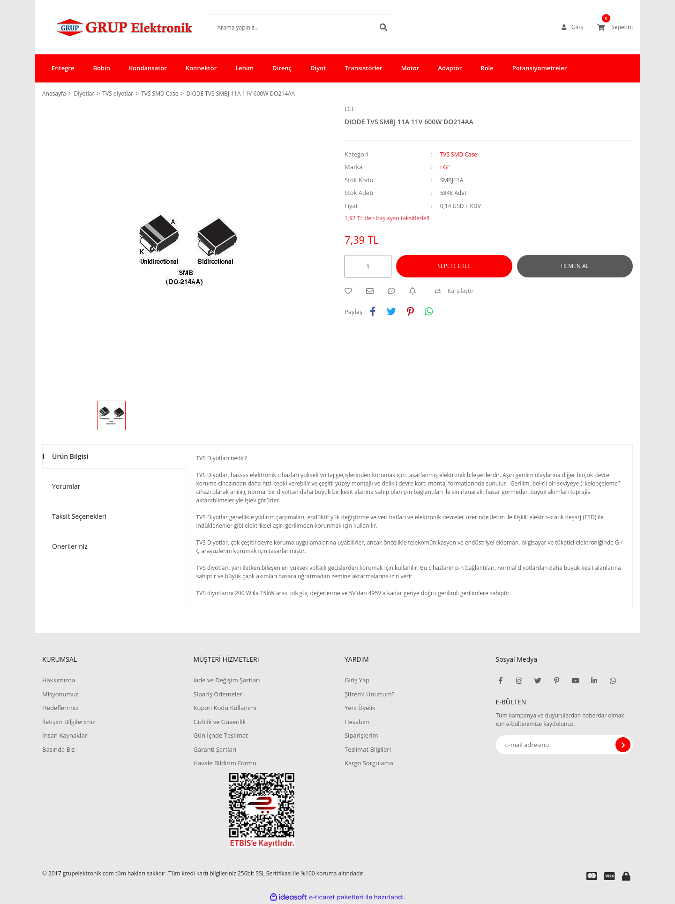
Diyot (318, 68)
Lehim (244, 68)
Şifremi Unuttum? (369, 694)
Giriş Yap (357, 680)
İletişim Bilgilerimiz (68, 721)
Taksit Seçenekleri (79, 516)
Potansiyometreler (539, 68)
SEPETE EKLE (454, 266)
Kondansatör (148, 68)
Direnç (282, 68)
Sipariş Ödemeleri (218, 694)
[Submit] (622, 744)
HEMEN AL (575, 266)
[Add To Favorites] (351, 291)
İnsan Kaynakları (65, 735)
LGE (350, 109)
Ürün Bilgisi (70, 456)
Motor (410, 68)
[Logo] (111, 27)
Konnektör (201, 68)
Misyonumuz (60, 694)
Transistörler (363, 68)
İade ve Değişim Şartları (226, 680)
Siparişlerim (361, 735)
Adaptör (450, 68)
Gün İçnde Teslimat (220, 735)
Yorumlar (66, 486)
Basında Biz (58, 749)
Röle (486, 68)
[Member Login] (572, 27)
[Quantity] (368, 266)
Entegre (63, 68)
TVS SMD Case (458, 154)
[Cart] (615, 27)
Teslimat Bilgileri (368, 749)
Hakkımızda (58, 680)
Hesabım (357, 721)
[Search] (287, 27)
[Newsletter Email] (564, 744)
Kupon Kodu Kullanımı (224, 707)
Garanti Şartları (214, 749)
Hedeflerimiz (60, 707)
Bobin (101, 68)
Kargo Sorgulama (369, 763)
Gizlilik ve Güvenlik (219, 721)
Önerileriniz (70, 546)
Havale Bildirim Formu (224, 763)
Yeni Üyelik (360, 707)
